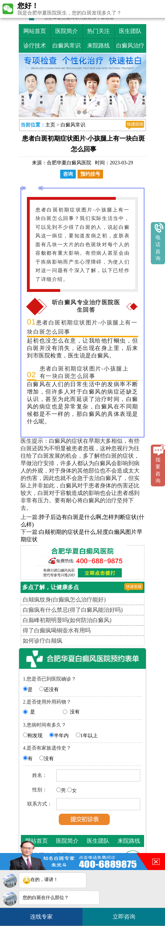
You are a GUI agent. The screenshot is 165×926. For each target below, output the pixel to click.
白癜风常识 (66, 46)
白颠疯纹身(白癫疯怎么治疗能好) (64, 600)
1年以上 (89, 735)
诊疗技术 (34, 46)
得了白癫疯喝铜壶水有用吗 (57, 630)
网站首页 (34, 31)
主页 (50, 125)
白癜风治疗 (130, 46)
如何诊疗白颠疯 (42, 641)
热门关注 (98, 31)
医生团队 (130, 31)
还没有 (51, 689)
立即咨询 (127, 914)
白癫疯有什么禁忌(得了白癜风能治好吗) (73, 610)
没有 (75, 712)
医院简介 (66, 31)
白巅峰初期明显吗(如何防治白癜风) (67, 620)
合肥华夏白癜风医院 (69, 162)
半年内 (61, 735)
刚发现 (35, 735)
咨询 (68, 174)
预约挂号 (90, 174)
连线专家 (41, 917)
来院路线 (98, 46)
